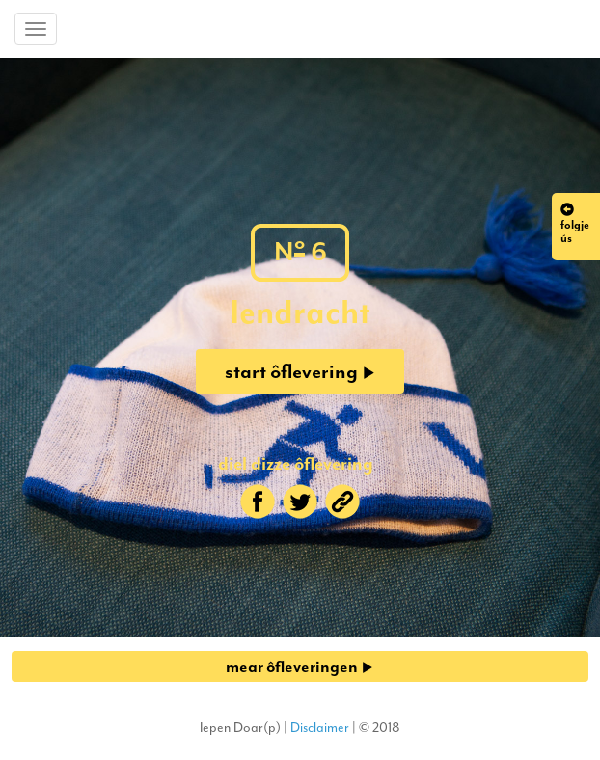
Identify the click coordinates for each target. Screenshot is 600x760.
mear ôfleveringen (299, 666)
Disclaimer (319, 727)
